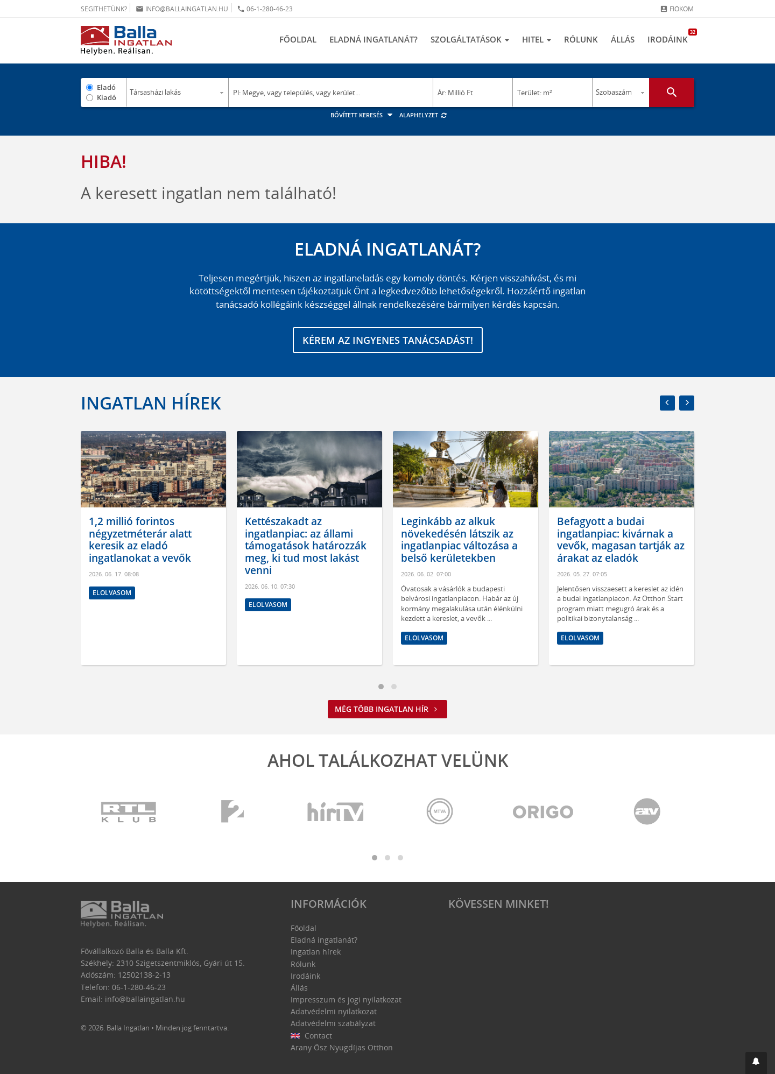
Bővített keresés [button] (363, 115)
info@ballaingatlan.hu (182, 8)
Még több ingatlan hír (387, 709)
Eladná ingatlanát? (373, 39)
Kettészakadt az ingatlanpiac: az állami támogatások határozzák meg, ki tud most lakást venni (306, 545)
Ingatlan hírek (151, 402)
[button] (756, 1063)
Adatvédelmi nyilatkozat (334, 1011)
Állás (623, 39)
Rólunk (581, 39)
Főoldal (297, 39)
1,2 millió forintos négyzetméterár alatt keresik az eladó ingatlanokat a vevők (140, 539)
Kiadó (106, 97)
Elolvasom (112, 592)
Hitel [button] (536, 39)
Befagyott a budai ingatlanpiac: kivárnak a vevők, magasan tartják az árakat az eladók (621, 539)
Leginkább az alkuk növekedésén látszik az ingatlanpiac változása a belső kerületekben (459, 539)
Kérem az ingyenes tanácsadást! (387, 340)
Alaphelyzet (423, 115)
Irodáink (670, 37)
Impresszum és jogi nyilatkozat (346, 999)
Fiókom (677, 8)
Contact (311, 1035)
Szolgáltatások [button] (470, 39)
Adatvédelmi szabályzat (333, 1023)
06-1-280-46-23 (265, 8)
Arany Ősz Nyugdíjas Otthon (342, 1047)
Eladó (106, 87)
